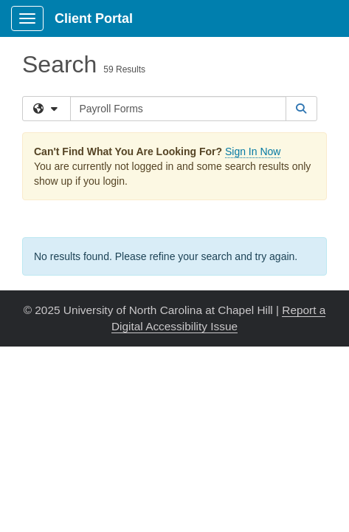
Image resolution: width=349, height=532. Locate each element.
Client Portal (94, 18)
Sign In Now (252, 151)
